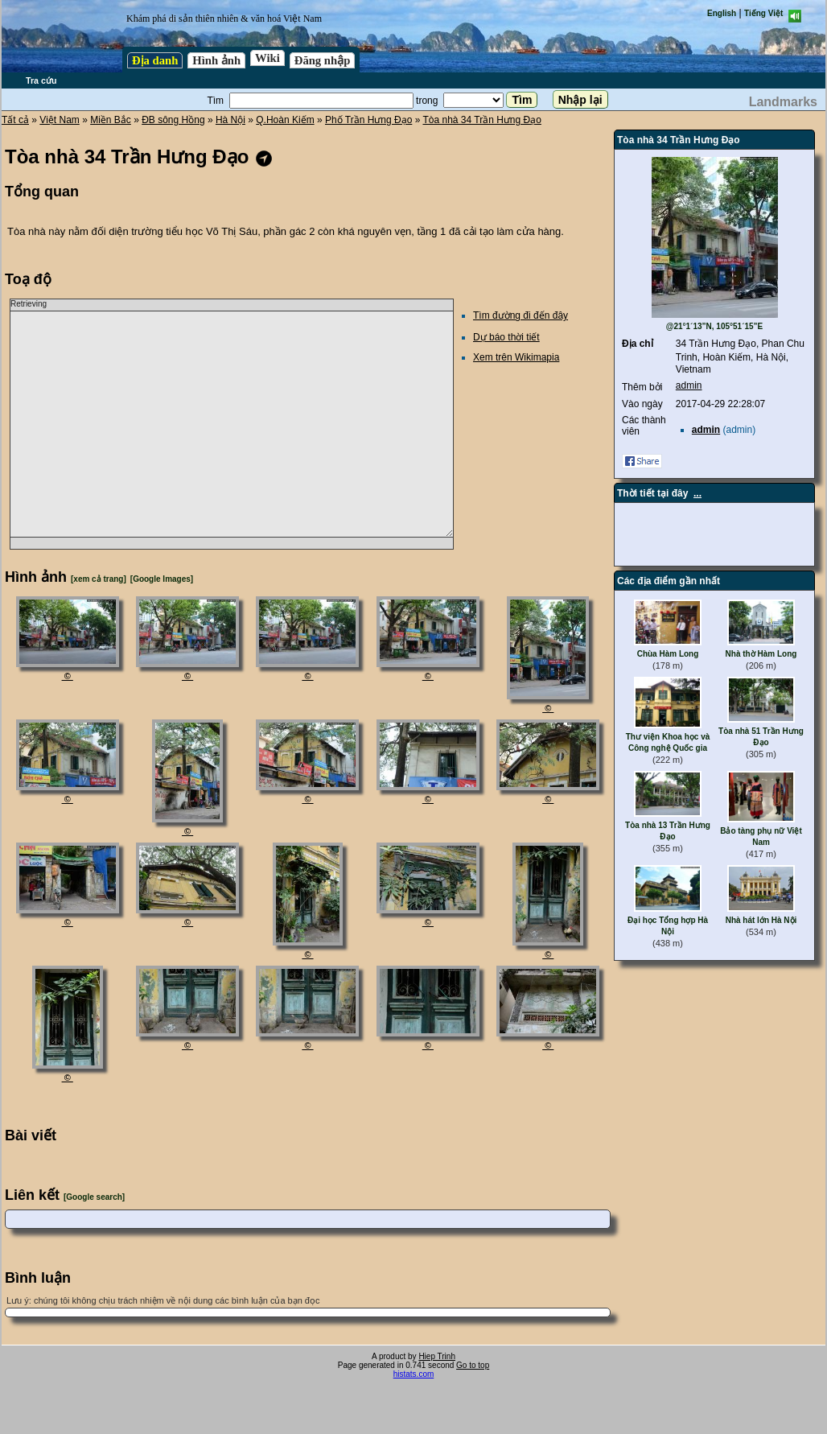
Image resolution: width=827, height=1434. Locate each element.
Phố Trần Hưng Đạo (368, 120)
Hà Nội (230, 120)
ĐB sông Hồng (173, 120)
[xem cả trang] (98, 579)
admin (689, 385)
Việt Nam (59, 120)
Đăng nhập (322, 60)
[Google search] (94, 1197)
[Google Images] (161, 579)
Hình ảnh (216, 60)
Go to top (472, 1365)
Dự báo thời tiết (506, 337)
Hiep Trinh (436, 1356)
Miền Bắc (110, 120)
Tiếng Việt (763, 13)
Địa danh (155, 60)
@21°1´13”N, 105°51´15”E (714, 326)
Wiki (267, 58)
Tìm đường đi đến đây (520, 315)
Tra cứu (41, 80)
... (697, 493)
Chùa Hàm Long (668, 653)
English (721, 13)
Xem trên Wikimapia (516, 357)
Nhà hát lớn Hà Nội (761, 920)
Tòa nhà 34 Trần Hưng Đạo (481, 120)
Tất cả (15, 120)
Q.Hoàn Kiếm (285, 120)
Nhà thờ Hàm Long (761, 653)
